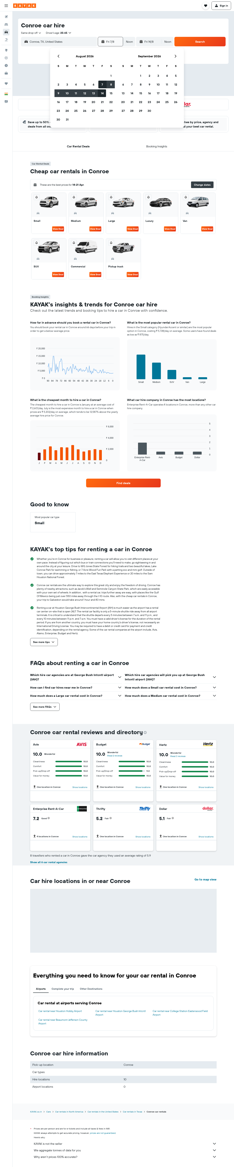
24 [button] (67, 111)
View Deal (58, 228)
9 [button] (58, 93)
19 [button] (84, 102)
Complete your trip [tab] (63, 988)
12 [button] (84, 93)
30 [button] (58, 119)
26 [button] (84, 111)
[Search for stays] (6, 24)
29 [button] (111, 111)
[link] (123, 483)
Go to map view (205, 879)
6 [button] (93, 84)
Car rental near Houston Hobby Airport (60, 1011)
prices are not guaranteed (103, 1133)
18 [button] (76, 102)
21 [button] (102, 102)
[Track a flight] (6, 57)
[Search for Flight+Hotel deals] (6, 39)
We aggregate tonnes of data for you (125, 1150)
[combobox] (31, 33)
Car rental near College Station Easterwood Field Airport (180, 1012)
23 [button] (58, 111)
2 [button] (58, 84)
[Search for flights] (6, 16)
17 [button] (67, 102)
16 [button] (58, 102)
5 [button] (85, 84)
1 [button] (111, 76)
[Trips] (6, 83)
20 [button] (93, 102)
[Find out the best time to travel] (6, 65)
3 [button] (67, 84)
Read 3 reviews (178, 756)
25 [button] (76, 111)
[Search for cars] (6, 32)
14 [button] (102, 93)
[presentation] (145, 732)
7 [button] (102, 84)
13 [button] (93, 93)
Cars (48, 1111)
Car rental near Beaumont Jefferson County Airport (62, 1021)
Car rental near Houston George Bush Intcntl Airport (120, 1012)
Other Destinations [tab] (91, 988)
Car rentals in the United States (103, 1111)
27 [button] (93, 111)
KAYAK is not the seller (125, 1143)
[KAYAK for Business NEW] (6, 73)
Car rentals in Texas (132, 1111)
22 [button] (111, 102)
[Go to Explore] (6, 50)
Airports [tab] (41, 988)
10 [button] (67, 93)
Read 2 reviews (114, 755)
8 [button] (111, 84)
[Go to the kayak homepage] (24, 5)
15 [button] (111, 93)
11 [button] (76, 93)
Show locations (79, 787)
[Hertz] (208, 744)
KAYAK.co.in (36, 1111)
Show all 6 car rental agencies (48, 862)
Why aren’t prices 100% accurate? (125, 1157)
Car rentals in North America (69, 1111)
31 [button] (67, 119)
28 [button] (102, 111)
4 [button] (76, 84)
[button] (6, 6)
